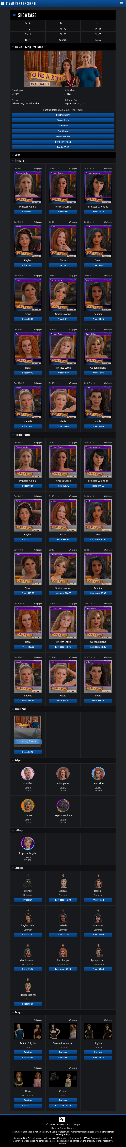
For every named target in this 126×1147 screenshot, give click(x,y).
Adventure (17, 103)
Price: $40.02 (28, 646)
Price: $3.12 (27, 539)
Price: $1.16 (63, 934)
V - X (63, 34)
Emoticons (19, 867)
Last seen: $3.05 (98, 593)
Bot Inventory (63, 114)
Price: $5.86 (98, 969)
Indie (36, 103)
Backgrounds (20, 1012)
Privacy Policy (63, 1134)
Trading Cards (20, 160)
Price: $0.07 (98, 265)
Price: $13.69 (28, 593)
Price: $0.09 (98, 934)
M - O (63, 28)
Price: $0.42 (98, 211)
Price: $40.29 (98, 700)
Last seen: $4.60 (98, 539)
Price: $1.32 (98, 899)
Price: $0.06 (98, 372)
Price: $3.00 (27, 969)
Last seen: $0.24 (63, 969)
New (98, 40)
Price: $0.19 (27, 265)
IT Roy (15, 93)
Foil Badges (19, 830)
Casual (28, 103)
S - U (28, 34)
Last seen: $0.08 (63, 899)
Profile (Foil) (63, 147)
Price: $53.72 (28, 700)
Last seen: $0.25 (63, 1105)
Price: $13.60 (63, 700)
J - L (28, 28)
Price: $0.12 (27, 211)
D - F (63, 23)
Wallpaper (38, 168)
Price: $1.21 (27, 1105)
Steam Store (63, 120)
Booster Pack (20, 709)
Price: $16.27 (98, 485)
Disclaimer (108, 1131)
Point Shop (63, 131)
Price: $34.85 (63, 539)
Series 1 (18, 155)
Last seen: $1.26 (98, 646)
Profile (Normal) (63, 141)
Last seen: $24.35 (63, 593)
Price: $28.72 (63, 485)
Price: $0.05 (63, 211)
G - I (98, 23)
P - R (98, 28)
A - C (28, 23)
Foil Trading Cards (22, 434)
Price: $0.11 (63, 319)
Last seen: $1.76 (63, 646)
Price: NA (27, 899)
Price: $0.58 (27, 752)
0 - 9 (27, 40)
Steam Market (63, 136)
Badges (18, 760)
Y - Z (98, 34)
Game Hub (63, 125)
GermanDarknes (67, 1128)
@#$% (63, 40)
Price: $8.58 (27, 485)
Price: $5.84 (27, 1057)
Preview (28, 1052)
